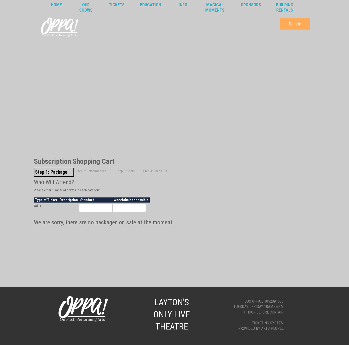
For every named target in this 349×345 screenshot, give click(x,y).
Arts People (272, 328)
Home (56, 4)
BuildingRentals (284, 7)
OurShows (86, 7)
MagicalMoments (214, 7)
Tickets (117, 4)
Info (183, 4)
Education (150, 4)
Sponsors (251, 4)
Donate (295, 23)
